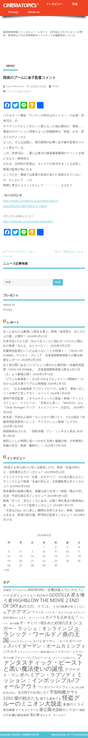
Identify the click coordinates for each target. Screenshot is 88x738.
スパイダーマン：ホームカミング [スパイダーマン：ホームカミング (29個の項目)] (44, 646)
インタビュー (54, 4)
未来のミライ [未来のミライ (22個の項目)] (73, 704)
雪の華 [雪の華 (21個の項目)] (35, 715)
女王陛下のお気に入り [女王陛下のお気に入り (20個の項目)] (33, 692)
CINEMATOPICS (19, 5)
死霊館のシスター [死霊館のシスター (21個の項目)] (65, 709)
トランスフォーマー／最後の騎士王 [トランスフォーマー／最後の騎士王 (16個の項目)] (36, 651)
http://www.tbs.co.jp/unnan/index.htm (28, 221)
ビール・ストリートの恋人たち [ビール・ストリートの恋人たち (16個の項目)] (60, 657)
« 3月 (6, 570)
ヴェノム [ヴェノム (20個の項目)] (68, 687)
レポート (13, 322)
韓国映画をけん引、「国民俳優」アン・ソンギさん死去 (39, 431)
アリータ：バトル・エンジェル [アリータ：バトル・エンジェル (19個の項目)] (52, 612)
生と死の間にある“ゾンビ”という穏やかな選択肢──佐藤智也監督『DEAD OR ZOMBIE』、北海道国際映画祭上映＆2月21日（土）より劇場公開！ (43, 369)
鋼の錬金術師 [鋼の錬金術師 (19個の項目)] (20, 715)
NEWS (10, 66)
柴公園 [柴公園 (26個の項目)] (45, 709)
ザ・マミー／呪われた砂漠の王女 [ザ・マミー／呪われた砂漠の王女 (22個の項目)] (46, 622)
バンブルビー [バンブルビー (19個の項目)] (34, 657)
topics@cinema (15, 86)
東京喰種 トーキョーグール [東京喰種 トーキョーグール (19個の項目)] (21, 710)
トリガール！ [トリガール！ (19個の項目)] (63, 651)
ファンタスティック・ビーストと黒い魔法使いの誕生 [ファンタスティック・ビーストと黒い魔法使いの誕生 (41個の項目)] (43, 662)
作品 (74, 4)
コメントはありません (19, 91)
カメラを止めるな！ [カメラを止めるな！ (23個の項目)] (62, 617)
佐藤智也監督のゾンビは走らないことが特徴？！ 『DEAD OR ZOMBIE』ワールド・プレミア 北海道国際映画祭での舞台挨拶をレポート (43, 355)
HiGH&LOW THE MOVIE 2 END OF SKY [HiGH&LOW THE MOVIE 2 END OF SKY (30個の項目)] (41, 603)
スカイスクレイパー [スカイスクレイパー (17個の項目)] (21, 641)
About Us (34, 12)
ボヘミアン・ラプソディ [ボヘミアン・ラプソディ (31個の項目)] (47, 674)
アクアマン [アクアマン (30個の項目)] (19, 611)
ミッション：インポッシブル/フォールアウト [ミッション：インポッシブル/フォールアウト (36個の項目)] (42, 680)
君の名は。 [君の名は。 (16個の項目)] (11, 692)
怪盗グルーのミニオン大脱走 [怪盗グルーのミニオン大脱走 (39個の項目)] (41, 700)
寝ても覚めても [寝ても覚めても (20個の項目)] (51, 698)
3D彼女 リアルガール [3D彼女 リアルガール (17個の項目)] (15, 590)
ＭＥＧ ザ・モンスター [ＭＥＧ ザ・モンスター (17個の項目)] (53, 715)
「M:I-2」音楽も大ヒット (67, 251)
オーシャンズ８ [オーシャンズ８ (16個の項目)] (37, 617)
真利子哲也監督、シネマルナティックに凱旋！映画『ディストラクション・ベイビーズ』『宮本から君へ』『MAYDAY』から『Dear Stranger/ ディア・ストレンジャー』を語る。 (43, 402)
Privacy (13, 12)
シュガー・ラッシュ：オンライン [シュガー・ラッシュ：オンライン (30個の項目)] (43, 625)
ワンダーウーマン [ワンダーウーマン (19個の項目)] (49, 687)
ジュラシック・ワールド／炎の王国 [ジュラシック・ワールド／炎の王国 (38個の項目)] (41, 634)
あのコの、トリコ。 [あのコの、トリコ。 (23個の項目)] (35, 606)
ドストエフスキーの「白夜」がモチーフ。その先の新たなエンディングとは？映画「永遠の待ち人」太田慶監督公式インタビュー (43, 481)
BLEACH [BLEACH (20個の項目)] (43, 595)
